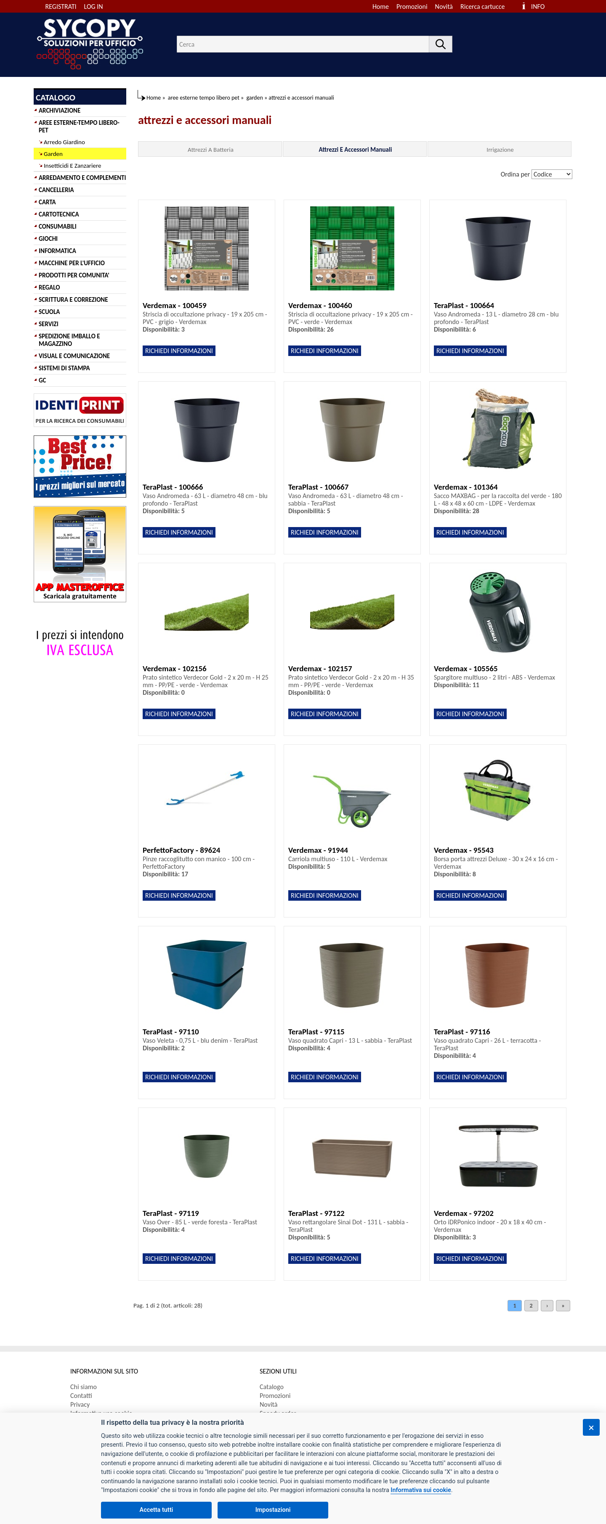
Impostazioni (273, 1509)
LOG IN (93, 7)
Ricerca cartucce (482, 7)
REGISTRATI (61, 7)
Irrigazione (499, 149)
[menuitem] (486, 7)
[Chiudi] (591, 1427)
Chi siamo (83, 1387)
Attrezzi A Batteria (211, 149)
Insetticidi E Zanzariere (72, 165)
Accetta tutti (156, 1509)
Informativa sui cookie (421, 1490)
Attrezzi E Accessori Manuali (355, 149)
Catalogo (272, 1387)
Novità (444, 7)
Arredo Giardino (64, 142)
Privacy (80, 1404)
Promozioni (412, 7)
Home (380, 7)
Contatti (81, 1396)
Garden (53, 154)
